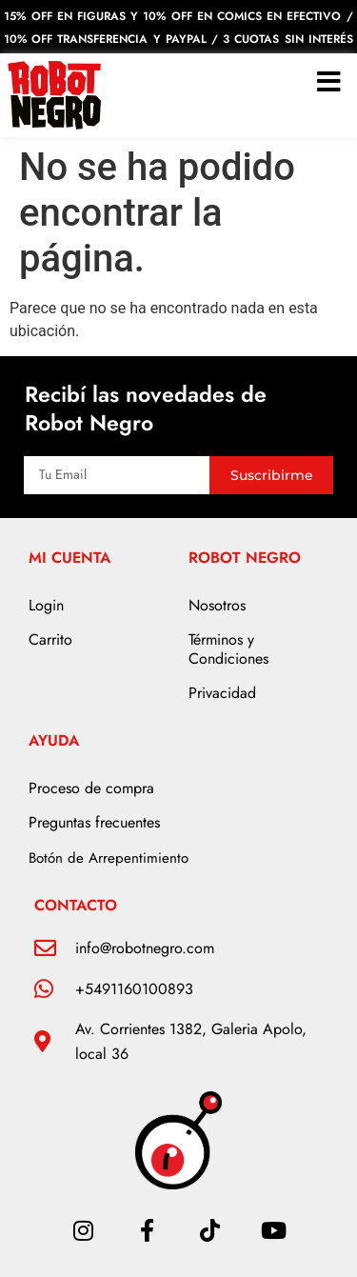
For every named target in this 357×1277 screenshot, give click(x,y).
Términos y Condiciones (228, 649)
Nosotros (217, 605)
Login (46, 605)
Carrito (50, 639)
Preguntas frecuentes (94, 822)
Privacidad (222, 693)
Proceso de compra (91, 788)
